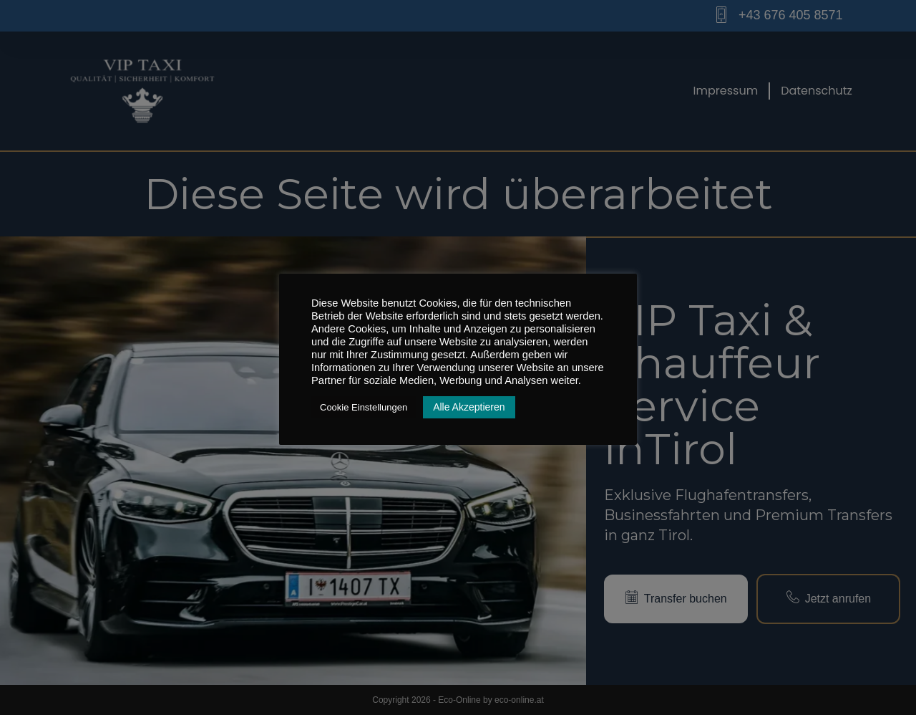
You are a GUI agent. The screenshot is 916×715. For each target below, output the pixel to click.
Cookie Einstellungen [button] (363, 407)
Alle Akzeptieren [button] (469, 407)
